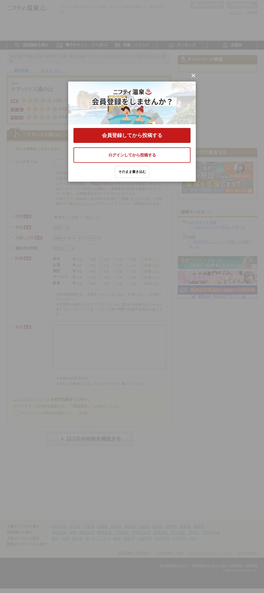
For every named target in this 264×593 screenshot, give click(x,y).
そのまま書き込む (132, 172)
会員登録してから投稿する (132, 135)
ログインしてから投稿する (132, 155)
